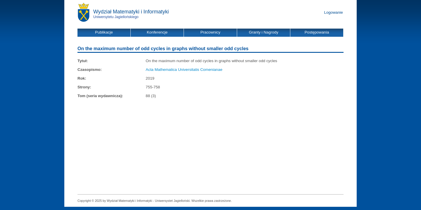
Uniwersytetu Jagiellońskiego (116, 17)
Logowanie (333, 12)
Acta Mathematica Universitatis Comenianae (184, 69)
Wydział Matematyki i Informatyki (131, 12)
